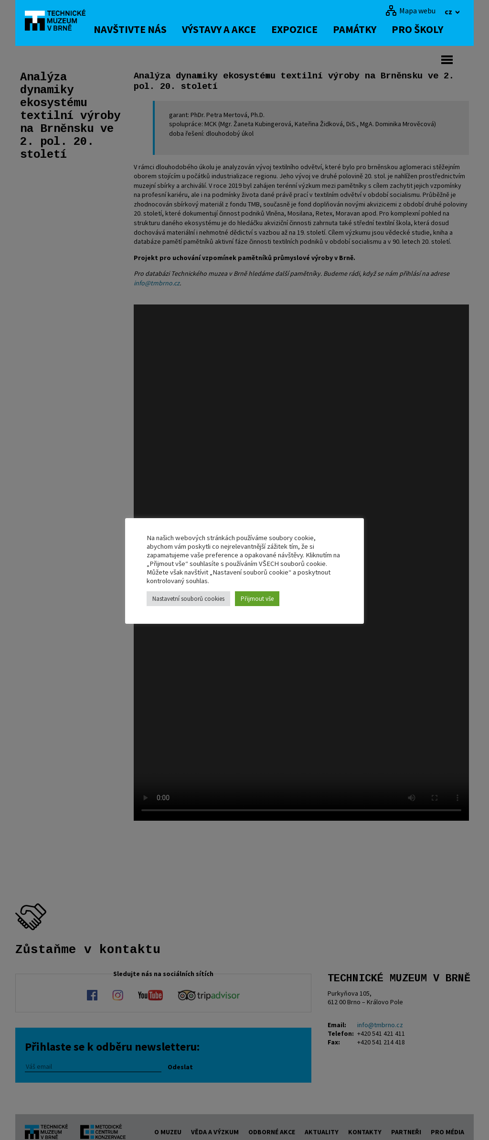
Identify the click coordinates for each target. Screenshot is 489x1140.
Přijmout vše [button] (257, 599)
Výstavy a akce (230, 29)
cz (449, 11)
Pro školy (429, 29)
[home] (60, 21)
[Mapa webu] (410, 10)
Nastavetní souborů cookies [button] (188, 599)
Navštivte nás (141, 29)
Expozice (306, 29)
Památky (366, 29)
